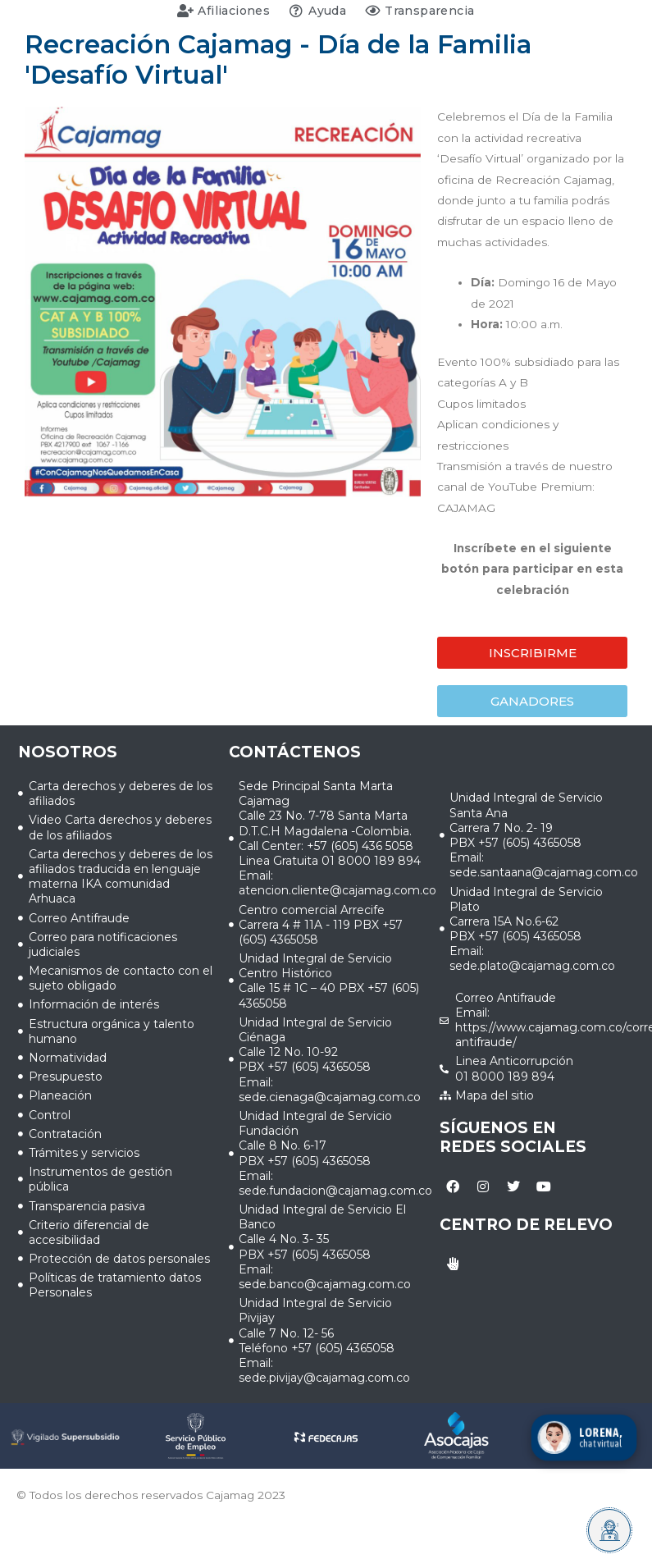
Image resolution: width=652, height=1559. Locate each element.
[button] (532, 653)
